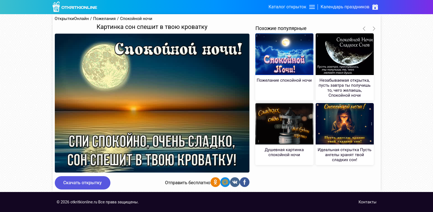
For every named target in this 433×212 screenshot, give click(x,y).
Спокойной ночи (136, 18)
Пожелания (104, 18)
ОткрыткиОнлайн (72, 18)
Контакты (367, 202)
